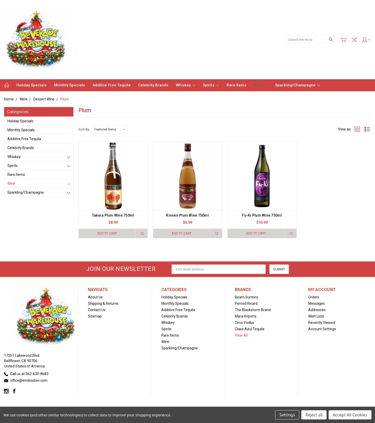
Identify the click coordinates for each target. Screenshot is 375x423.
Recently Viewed (321, 323)
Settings (287, 415)
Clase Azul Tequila (249, 329)
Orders (313, 297)
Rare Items (236, 85)
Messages (316, 303)
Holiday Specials (31, 85)
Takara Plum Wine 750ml (113, 215)
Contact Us (97, 310)
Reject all (313, 415)
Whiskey (185, 85)
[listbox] (109, 129)
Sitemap (95, 316)
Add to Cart (107, 233)
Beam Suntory (246, 297)
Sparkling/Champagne (297, 85)
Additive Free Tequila (112, 85)
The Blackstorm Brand (253, 310)
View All (241, 335)
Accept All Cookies (350, 415)
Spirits (211, 85)
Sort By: (84, 129)
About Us (95, 297)
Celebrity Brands (153, 85)
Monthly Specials (69, 85)
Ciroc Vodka (244, 323)
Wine (260, 85)
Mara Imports (245, 316)
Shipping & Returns (103, 303)
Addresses (317, 310)
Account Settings (322, 329)
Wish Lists (316, 316)
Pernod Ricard (246, 303)
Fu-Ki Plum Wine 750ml (262, 215)
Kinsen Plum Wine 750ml (187, 215)
